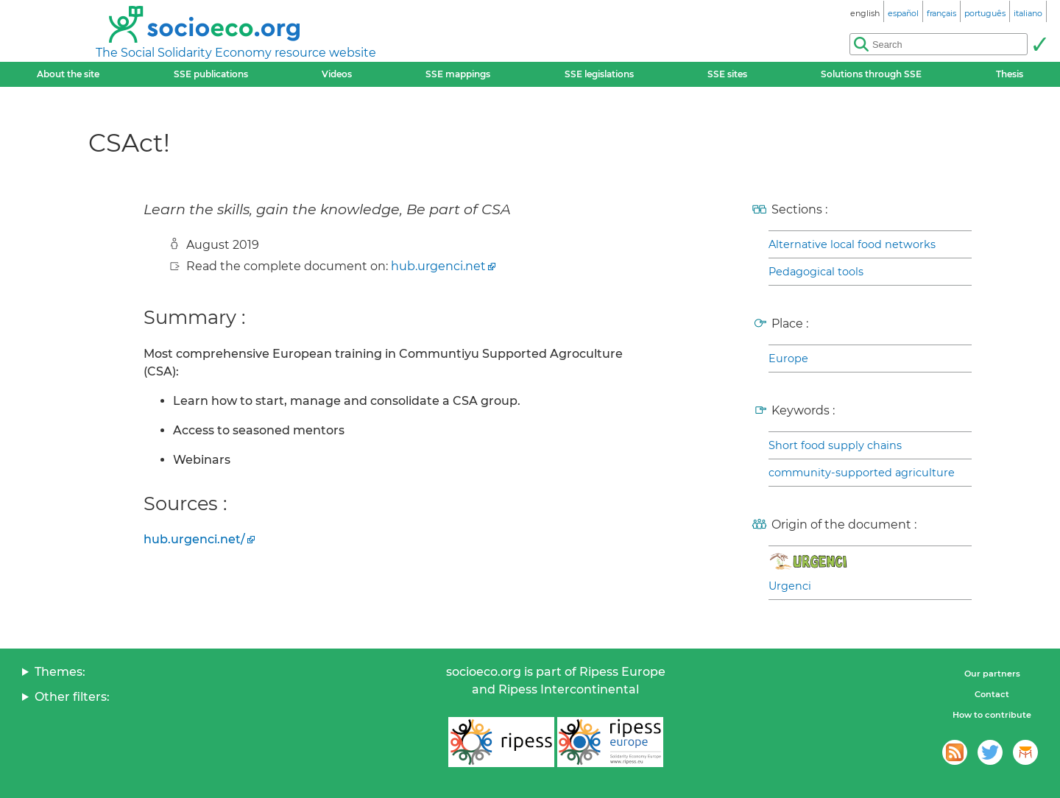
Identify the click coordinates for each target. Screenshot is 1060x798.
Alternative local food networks (852, 244)
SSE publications (211, 74)
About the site (68, 74)
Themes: (60, 672)
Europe (788, 358)
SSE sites (727, 74)
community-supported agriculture (861, 472)
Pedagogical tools (815, 271)
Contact (992, 694)
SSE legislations (599, 74)
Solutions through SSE (871, 74)
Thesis (1009, 74)
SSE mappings (457, 74)
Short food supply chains (835, 445)
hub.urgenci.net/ (194, 539)
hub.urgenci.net (438, 266)
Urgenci (789, 586)
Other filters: (72, 697)
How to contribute (992, 715)
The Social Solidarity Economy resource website (236, 53)
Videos (337, 74)
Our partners (992, 673)
